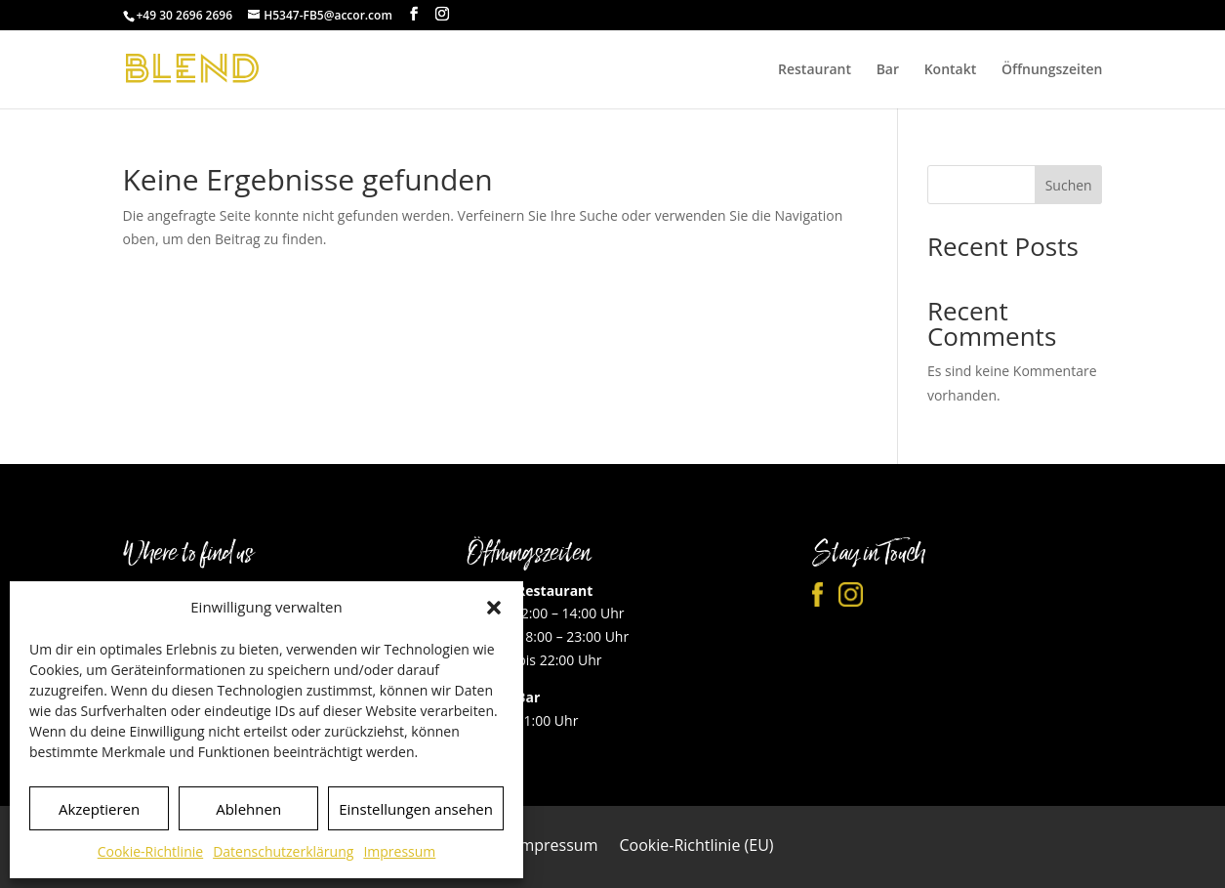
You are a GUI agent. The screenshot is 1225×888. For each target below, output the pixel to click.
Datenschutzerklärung (283, 851)
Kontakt (950, 70)
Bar (888, 70)
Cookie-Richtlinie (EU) (696, 847)
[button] (494, 607)
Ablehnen (248, 809)
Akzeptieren (99, 809)
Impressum (399, 851)
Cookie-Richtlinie (150, 851)
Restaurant (814, 70)
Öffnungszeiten (1052, 70)
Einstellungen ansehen (416, 809)
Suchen (1068, 185)
